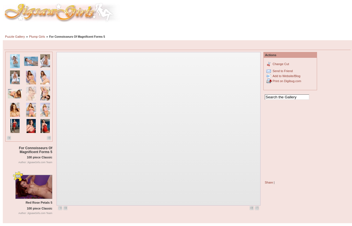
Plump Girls (37, 36)
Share (269, 182)
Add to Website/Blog (286, 76)
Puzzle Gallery (15, 36)
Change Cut (281, 64)
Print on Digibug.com (287, 81)
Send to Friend (283, 71)
